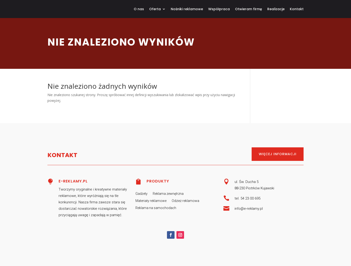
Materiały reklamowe (150, 201)
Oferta (155, 9)
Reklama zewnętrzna (168, 194)
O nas (139, 9)
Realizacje (276, 9)
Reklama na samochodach (155, 208)
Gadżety (141, 194)
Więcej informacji (277, 154)
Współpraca (219, 9)
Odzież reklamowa (185, 201)
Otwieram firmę (248, 9)
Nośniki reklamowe (187, 9)
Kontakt (297, 9)
